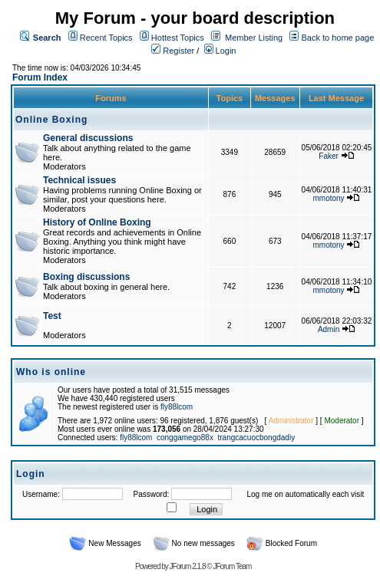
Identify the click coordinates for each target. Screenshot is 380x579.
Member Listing (254, 37)
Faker (329, 156)
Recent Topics (106, 37)
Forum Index (40, 77)
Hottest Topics (177, 37)
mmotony (329, 198)
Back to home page (337, 37)
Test (52, 316)
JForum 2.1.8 (188, 566)
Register (172, 50)
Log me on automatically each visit (305, 494)
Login (220, 50)
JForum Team (232, 566)
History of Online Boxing (97, 222)
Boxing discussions (86, 276)
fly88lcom (176, 407)
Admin (328, 329)
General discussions (88, 138)
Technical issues (79, 180)
